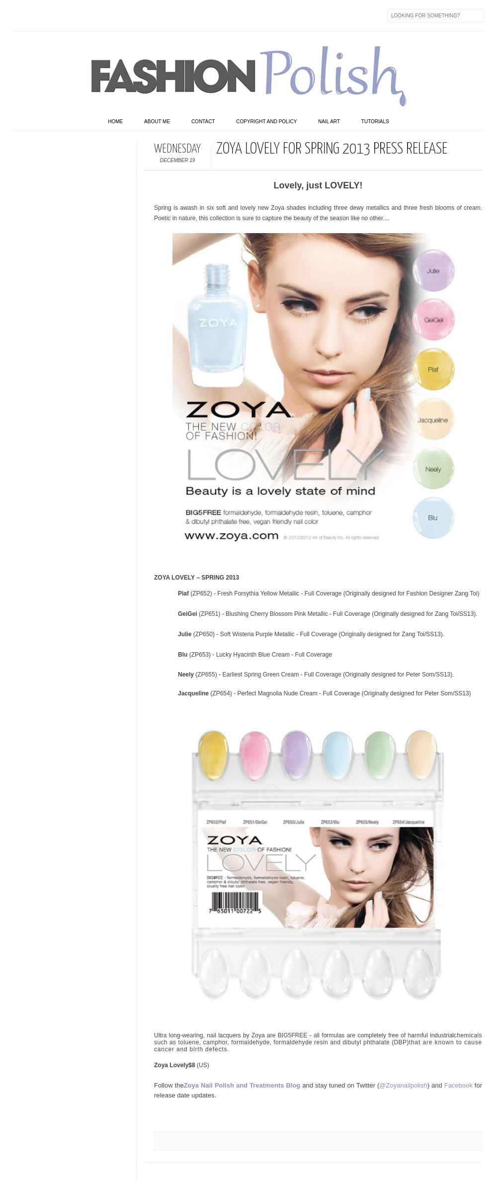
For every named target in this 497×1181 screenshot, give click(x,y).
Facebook (20, 15)
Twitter (41, 15)
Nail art (329, 121)
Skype (166, 15)
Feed (187, 15)
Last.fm (146, 15)
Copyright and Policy (266, 121)
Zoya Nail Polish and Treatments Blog (242, 1085)
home (115, 121)
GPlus (125, 15)
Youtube (104, 15)
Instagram (83, 15)
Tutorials (375, 121)
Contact (203, 121)
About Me (157, 121)
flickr (62, 15)
